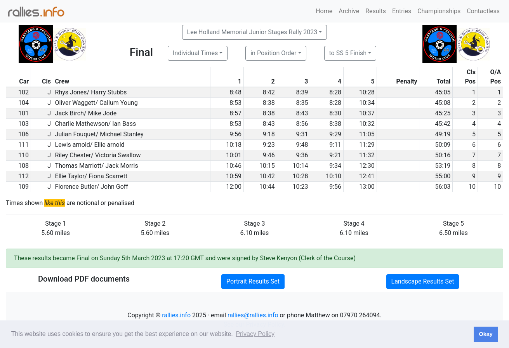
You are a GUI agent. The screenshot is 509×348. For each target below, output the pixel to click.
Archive (349, 11)
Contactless (483, 11)
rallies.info (176, 315)
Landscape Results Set (422, 281)
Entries (401, 11)
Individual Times (195, 53)
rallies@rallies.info (253, 315)
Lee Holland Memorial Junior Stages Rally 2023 (252, 32)
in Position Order (273, 53)
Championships (438, 11)
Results (375, 11)
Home (324, 11)
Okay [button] (485, 334)
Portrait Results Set (253, 281)
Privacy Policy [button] (255, 334)
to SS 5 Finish (348, 53)
